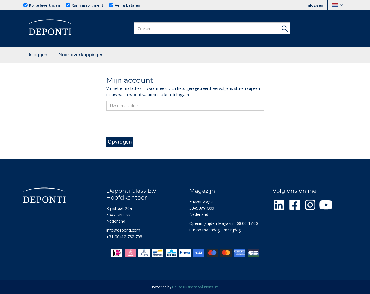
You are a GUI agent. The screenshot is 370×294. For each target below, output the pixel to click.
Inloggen (315, 5)
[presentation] (149, 126)
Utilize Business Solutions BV (195, 287)
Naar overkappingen (81, 54)
